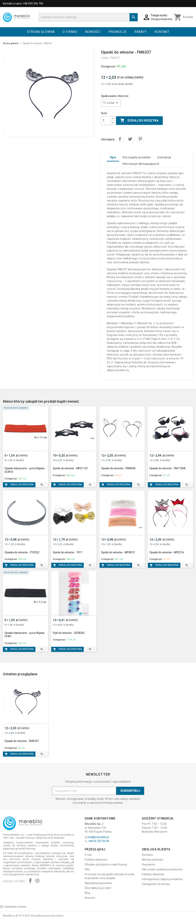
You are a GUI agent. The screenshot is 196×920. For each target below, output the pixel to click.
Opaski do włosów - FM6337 (21, 741)
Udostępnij (120, 139)
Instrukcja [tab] (164, 157)
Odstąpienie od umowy (156, 884)
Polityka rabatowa (96, 859)
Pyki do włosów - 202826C (69, 632)
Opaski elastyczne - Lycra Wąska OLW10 (24, 470)
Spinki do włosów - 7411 (68, 552)
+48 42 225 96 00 (98, 841)
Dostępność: (108, 66)
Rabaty (140, 32)
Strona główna (41, 32)
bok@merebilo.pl (98, 837)
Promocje (117, 32)
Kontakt (162, 32)
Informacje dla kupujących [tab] (140, 164)
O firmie (70, 32)
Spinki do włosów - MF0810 (118, 552)
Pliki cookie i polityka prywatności (162, 869)
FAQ (87, 869)
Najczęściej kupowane (98, 883)
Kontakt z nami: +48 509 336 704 (23, 3)
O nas (88, 854)
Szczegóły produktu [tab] (136, 157)
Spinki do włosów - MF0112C (70, 468)
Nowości (93, 32)
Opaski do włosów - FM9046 (118, 468)
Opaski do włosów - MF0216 (166, 552)
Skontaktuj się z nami (98, 888)
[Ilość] (105, 120)
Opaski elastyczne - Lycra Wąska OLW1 (24, 634)
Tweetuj (130, 139)
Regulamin (148, 864)
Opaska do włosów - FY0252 (21, 552)
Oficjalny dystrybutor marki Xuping (106, 864)
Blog (87, 892)
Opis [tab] (113, 157)
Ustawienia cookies (13, 906)
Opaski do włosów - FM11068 (167, 468)
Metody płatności (152, 859)
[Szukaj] (88, 17)
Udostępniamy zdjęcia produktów (162, 879)
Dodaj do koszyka (139, 120)
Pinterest (140, 139)
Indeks (105, 57)
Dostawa (147, 854)
